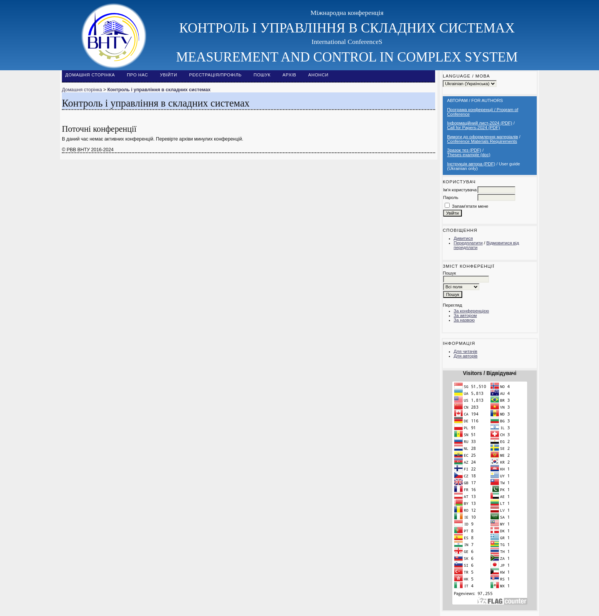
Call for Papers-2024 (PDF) (473, 127)
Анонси (318, 75)
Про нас (137, 75)
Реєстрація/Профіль (215, 75)
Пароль (450, 197)
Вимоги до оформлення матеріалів (482, 136)
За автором (465, 315)
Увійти (168, 75)
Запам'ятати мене (470, 206)
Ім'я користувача (460, 190)
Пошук (262, 75)
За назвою (464, 320)
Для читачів (466, 351)
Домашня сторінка (90, 75)
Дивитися (463, 238)
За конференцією (471, 311)
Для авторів (466, 356)
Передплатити (468, 243)
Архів (289, 75)
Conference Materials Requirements (482, 141)
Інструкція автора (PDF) (471, 164)
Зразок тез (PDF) (464, 150)
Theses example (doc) (468, 154)
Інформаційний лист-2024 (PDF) (479, 123)
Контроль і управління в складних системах (158, 89)
